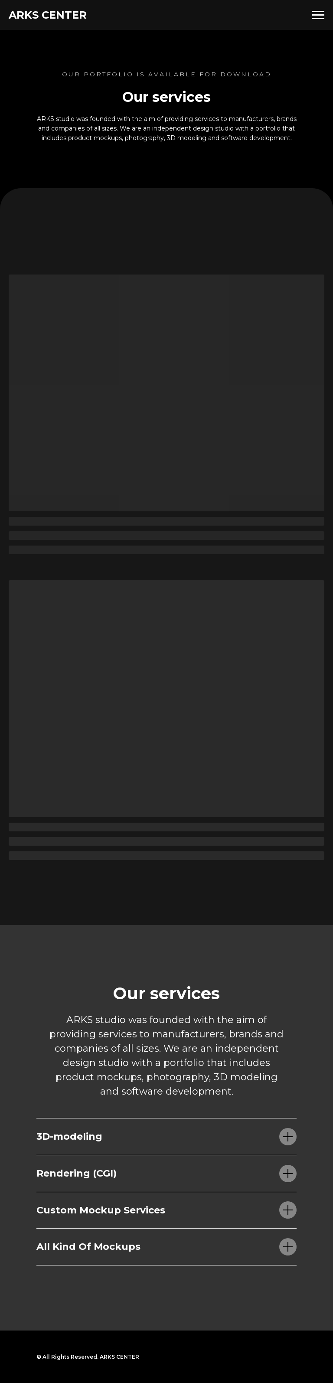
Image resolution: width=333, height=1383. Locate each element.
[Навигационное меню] (318, 15)
